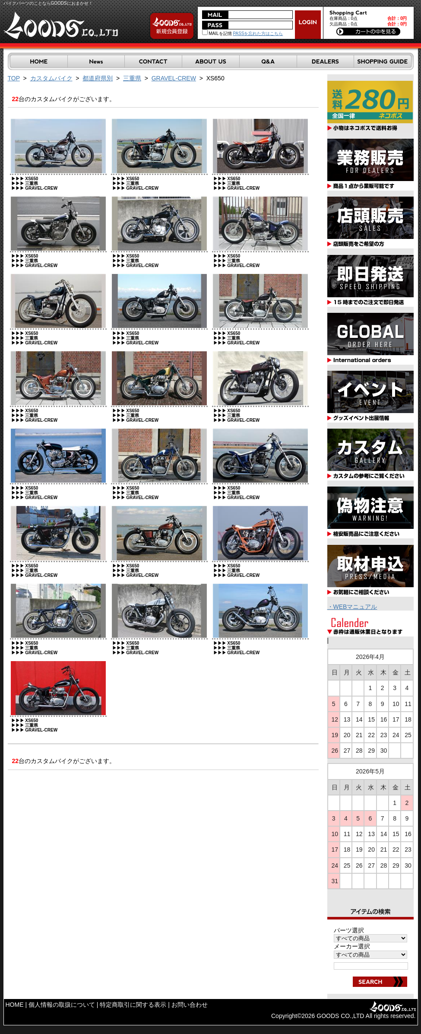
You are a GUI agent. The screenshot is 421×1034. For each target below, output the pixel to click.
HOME (15, 1004)
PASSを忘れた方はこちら (258, 33)
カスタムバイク (51, 78)
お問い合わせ (189, 1004)
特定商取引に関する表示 (133, 1004)
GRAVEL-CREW (174, 78)
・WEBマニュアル (352, 606)
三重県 (132, 78)
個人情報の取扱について (61, 1004)
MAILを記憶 (217, 33)
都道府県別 (97, 78)
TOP (14, 78)
